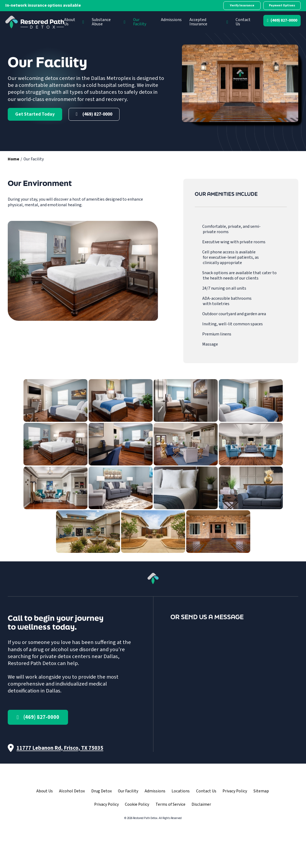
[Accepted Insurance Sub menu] (227, 22)
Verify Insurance (242, 5)
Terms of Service (170, 804)
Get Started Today (35, 114)
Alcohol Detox (72, 791)
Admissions (171, 20)
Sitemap (261, 791)
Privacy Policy (234, 791)
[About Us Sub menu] (83, 22)
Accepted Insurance (198, 22)
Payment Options (282, 5)
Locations (181, 791)
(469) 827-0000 (284, 20)
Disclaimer (201, 804)
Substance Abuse (101, 22)
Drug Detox (101, 791)
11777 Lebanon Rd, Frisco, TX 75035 (60, 748)
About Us (69, 22)
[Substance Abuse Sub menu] (124, 22)
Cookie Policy (137, 804)
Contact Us (243, 22)
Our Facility (139, 22)
